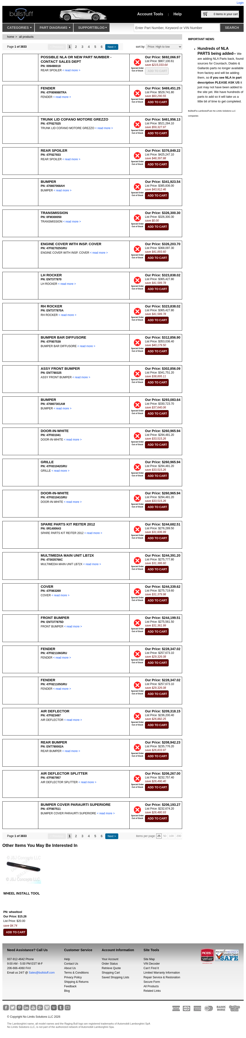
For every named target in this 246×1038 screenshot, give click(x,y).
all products (26, 36)
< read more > (71, 70)
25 (158, 836)
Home (10, 36)
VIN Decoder (152, 963)
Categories (19, 29)
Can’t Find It (151, 968)
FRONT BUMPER (55, 618)
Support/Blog (92, 29)
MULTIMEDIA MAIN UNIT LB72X (67, 555)
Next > (112, 47)
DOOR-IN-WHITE (55, 431)
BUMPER (48, 182)
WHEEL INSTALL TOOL (21, 893)
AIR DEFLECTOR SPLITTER (64, 773)
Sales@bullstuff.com (42, 972)
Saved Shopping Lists (115, 977)
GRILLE (47, 462)
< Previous (57, 47)
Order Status (110, 963)
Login (240, 2)
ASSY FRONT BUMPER (60, 368)
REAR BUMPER (54, 742)
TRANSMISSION (54, 213)
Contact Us (71, 963)
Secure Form (152, 981)
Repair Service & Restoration (162, 977)
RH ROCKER (51, 306)
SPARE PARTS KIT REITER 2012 (68, 524)
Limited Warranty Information (162, 972)
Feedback (70, 986)
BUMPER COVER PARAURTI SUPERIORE (76, 805)
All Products (151, 986)
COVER (47, 586)
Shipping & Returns (76, 981)
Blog (67, 990)
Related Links (152, 990)
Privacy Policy (73, 977)
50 (164, 836)
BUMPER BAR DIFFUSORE (63, 337)
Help (177, 14)
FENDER (48, 88)
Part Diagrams (55, 29)
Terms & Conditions (76, 972)
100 (171, 836)
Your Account (110, 959)
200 (178, 836)
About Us (70, 968)
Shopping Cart (111, 972)
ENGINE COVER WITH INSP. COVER (71, 244)
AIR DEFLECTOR (55, 711)
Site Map (149, 959)
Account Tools (150, 14)
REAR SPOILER (54, 150)
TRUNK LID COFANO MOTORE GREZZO (74, 119)
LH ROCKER (51, 275)
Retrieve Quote (111, 968)
